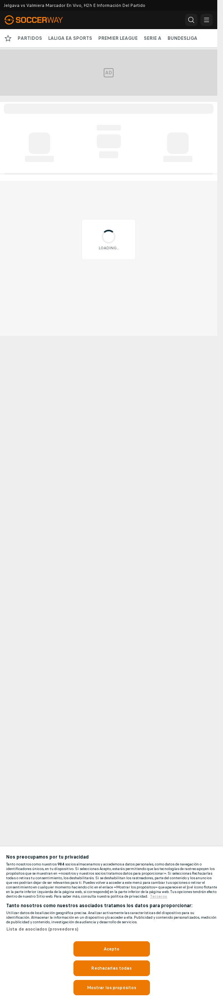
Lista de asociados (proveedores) (42, 929)
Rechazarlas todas (111, 968)
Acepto (112, 949)
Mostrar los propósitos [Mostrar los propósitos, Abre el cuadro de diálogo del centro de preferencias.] (112, 987)
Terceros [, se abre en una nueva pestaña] (158, 896)
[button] (191, 20)
